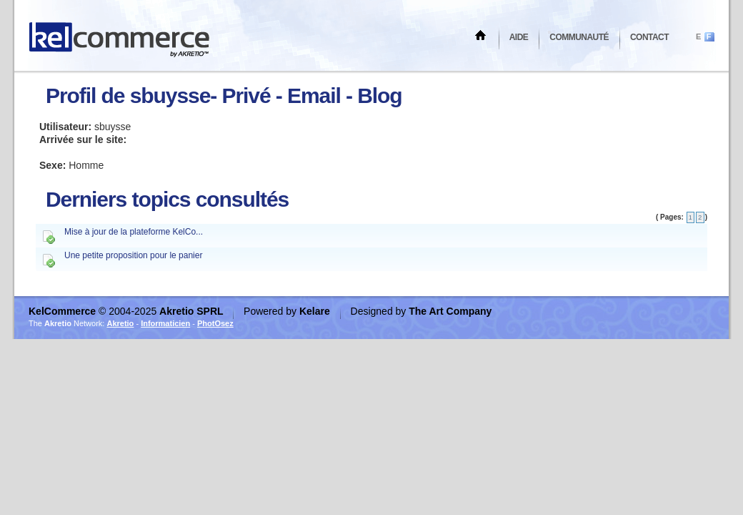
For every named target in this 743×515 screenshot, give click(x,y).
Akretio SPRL (192, 311)
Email (314, 95)
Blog (379, 95)
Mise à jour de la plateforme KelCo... (133, 232)
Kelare (316, 311)
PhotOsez (215, 323)
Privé (246, 95)
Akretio (120, 323)
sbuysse (170, 95)
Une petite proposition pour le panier (133, 255)
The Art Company (450, 311)
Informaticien (165, 323)
